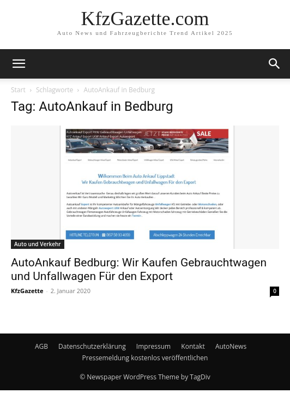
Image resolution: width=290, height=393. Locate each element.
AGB (41, 346)
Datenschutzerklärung (92, 346)
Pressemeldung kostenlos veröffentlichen (145, 357)
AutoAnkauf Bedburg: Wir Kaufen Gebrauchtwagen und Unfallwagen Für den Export (139, 269)
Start (18, 89)
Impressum (153, 346)
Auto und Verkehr (37, 244)
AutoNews (230, 346)
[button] (18, 64)
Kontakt (192, 346)
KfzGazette (27, 291)
